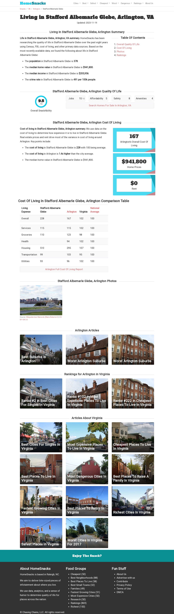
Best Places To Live (81, 581)
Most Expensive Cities (83, 595)
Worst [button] (114, 3)
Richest (75, 606)
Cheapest (76, 574)
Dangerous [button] (125, 3)
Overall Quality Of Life (128, 44)
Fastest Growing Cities (83, 592)
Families (75, 588)
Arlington (36, 9)
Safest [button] (93, 3)
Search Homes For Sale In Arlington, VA (110, 105)
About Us (149, 3)
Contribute (122, 581)
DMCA (120, 592)
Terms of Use (124, 588)
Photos (120, 51)
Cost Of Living (124, 47)
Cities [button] (76, 3)
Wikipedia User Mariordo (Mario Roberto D (42, 317)
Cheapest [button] (104, 3)
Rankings (121, 55)
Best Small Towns (80, 585)
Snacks (33, 3)
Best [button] (84, 3)
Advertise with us (126, 577)
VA (29, 9)
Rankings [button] (138, 3)
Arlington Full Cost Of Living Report (64, 269)
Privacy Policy (124, 585)
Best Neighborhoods (82, 577)
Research (76, 599)
